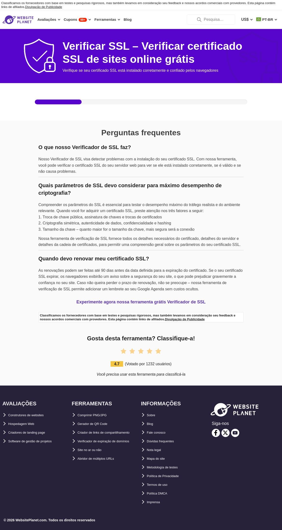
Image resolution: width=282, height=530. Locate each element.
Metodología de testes (167, 467)
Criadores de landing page (32, 432)
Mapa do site (158, 459)
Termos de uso (160, 485)
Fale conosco (159, 432)
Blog (151, 424)
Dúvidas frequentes (165, 441)
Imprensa (155, 502)
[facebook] (216, 433)
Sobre (152, 415)
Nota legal (156, 450)
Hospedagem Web (25, 424)
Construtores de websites (32, 415)
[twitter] (225, 433)
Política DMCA (160, 493)
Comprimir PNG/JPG (96, 415)
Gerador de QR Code (97, 424)
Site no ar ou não (93, 467)
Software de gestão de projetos (36, 441)
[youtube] (235, 433)
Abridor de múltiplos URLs (102, 476)
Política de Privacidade (168, 476)
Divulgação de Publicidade (43, 7)
